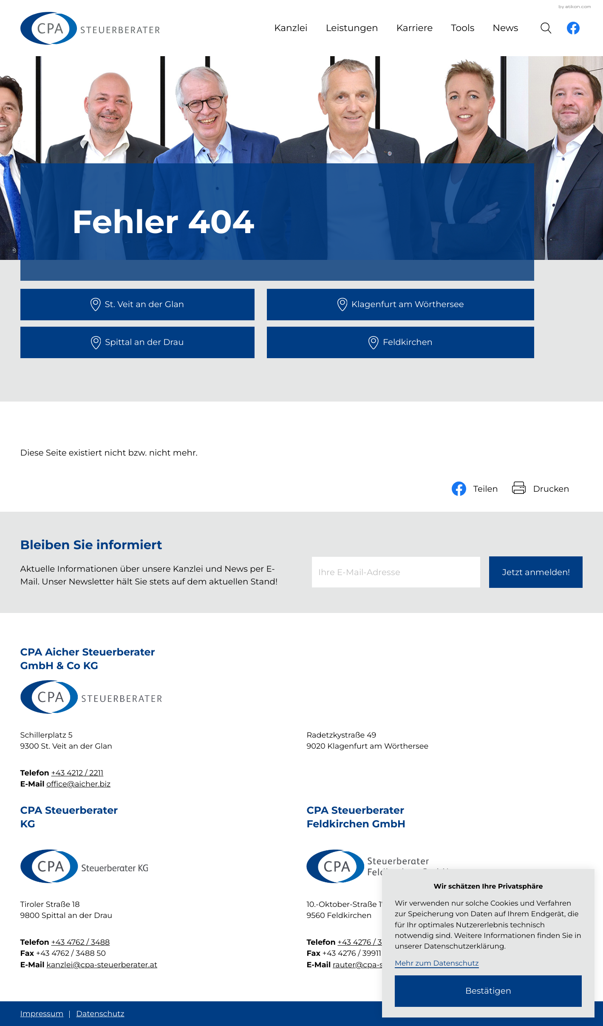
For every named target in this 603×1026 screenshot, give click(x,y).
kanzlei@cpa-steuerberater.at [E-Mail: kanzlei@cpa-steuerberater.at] (101, 964)
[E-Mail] (396, 572)
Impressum (42, 1013)
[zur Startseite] (89, 28)
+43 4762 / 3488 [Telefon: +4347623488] (80, 942)
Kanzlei (291, 28)
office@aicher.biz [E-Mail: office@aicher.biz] (78, 784)
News (505, 28)
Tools (462, 28)
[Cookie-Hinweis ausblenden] (488, 991)
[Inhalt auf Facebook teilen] (482, 488)
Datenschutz (100, 1013)
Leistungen (352, 28)
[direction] (137, 304)
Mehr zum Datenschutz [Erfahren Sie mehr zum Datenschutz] (437, 963)
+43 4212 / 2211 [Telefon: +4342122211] (77, 773)
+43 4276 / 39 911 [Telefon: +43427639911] (367, 942)
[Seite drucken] (547, 488)
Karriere (414, 28)
